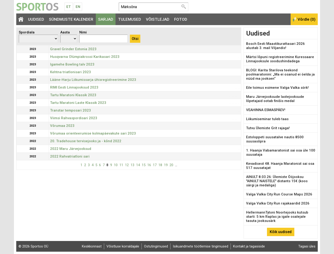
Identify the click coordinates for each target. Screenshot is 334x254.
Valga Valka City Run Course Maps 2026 (279, 194)
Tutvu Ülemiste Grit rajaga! (268, 128)
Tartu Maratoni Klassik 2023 (73, 95)
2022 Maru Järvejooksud (70, 149)
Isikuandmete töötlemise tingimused (200, 246)
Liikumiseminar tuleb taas (267, 119)
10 (116, 165)
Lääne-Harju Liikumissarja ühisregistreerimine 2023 (93, 80)
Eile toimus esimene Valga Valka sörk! (277, 88)
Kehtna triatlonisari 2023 (70, 72)
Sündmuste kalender (71, 19)
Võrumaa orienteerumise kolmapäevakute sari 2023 (93, 133)
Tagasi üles (306, 246)
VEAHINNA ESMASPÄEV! (265, 110)
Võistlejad (157, 19)
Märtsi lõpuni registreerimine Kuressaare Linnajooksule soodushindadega (280, 59)
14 (138, 165)
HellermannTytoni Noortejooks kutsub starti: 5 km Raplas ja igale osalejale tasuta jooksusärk (277, 216)
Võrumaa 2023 (62, 126)
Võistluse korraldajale (122, 246)
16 (149, 165)
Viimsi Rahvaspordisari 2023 (73, 118)
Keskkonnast (92, 246)
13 (132, 165)
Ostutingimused (156, 246)
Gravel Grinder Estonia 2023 (73, 49)
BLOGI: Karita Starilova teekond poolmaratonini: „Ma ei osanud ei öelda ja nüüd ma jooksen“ (280, 74)
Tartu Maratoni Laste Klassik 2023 (78, 103)
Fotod (180, 19)
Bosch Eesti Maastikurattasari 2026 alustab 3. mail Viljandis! (275, 46)
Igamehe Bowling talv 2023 (72, 64)
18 (160, 165)
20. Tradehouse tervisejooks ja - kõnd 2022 (85, 141)
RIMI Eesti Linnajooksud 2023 (74, 87)
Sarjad (105, 19)
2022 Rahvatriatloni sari (70, 156)
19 (166, 165)
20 (171, 165)
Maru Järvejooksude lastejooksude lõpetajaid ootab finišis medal (275, 99)
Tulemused (129, 19)
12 (127, 165)
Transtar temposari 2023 (70, 110)
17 (155, 165)
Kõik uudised (281, 232)
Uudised (36, 19)
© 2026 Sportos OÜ (33, 246)
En (78, 7)
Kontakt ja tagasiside (249, 246)
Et (68, 7)
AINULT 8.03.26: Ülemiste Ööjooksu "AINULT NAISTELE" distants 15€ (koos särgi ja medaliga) (277, 181)
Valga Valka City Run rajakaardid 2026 (277, 203)
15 (143, 165)
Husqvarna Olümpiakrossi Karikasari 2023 (84, 57)
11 (121, 165)
